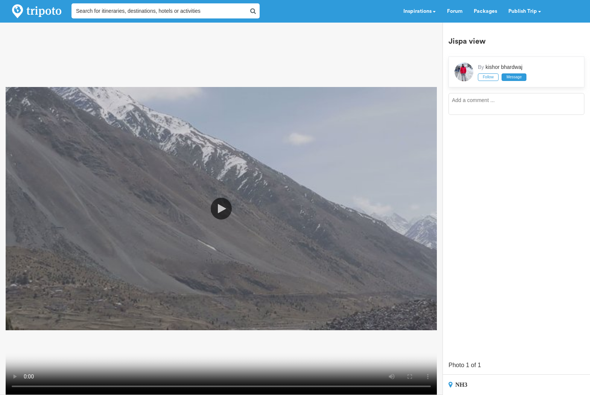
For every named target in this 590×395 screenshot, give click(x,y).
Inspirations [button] (419, 11)
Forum (454, 11)
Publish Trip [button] (524, 11)
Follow (488, 77)
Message (514, 77)
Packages (485, 11)
